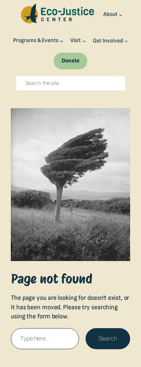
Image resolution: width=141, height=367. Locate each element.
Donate (70, 60)
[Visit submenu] (84, 41)
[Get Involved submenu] (126, 41)
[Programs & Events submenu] (61, 41)
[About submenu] (121, 14)
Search (108, 338)
